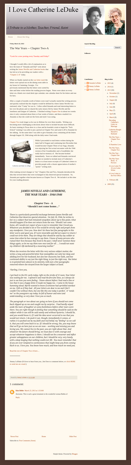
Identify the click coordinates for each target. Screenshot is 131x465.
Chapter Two (14, 122)
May (111, 110)
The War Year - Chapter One (114, 154)
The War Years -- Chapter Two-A (115, 139)
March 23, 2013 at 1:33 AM (34, 391)
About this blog (23, 37)
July (111, 103)
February (112, 180)
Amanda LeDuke (95, 83)
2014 (109, 87)
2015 (109, 83)
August (112, 100)
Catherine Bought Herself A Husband (115, 132)
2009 (109, 184)
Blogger (74, 454)
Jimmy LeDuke (94, 86)
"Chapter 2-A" (15, 75)
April (111, 114)
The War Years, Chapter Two (114, 149)
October (112, 97)
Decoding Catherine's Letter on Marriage (113, 123)
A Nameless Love (115, 144)
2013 (109, 90)
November (113, 93)
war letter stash (39, 80)
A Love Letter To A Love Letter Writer (115, 168)
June (111, 107)
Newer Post (14, 436)
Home (10, 37)
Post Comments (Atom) (27, 441)
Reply (18, 397)
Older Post (73, 436)
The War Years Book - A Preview (114, 161)
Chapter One (56, 111)
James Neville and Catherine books (31, 69)
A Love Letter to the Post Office (115, 174)
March (111, 117)
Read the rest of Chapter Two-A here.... (24, 351)
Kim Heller (20, 391)
